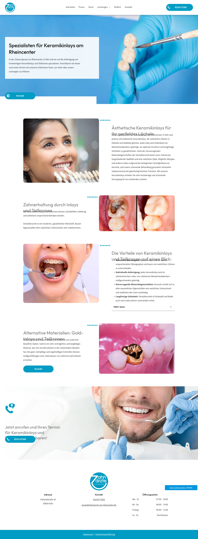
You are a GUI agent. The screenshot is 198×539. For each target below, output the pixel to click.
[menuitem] (70, 7)
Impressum (88, 534)
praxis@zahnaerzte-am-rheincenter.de (99, 505)
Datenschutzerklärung (105, 534)
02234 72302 (99, 499)
